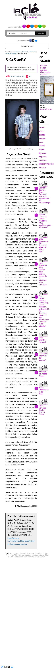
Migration (42, 160)
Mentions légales (38, 537)
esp (36, 26)
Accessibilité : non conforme (24, 539)
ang (28, 26)
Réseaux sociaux (25, 537)
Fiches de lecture (11, 53)
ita (40, 26)
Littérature (32, 52)
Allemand (24, 52)
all (24, 26)
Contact (23, 535)
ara (32, 26)
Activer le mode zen (15, 76)
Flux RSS (13, 537)
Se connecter (40, 539)
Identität (42, 139)
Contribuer (38, 535)
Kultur (41, 131)
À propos (30, 535)
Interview (42, 168)
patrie (41, 142)
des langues (11, 535)
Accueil (17, 52)
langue (41, 149)
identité (42, 135)
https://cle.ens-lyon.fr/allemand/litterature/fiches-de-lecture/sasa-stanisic (21, 523)
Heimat (42, 146)
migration (42, 157)
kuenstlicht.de (46, 109)
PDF (30, 76)
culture (41, 128)
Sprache (42, 153)
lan (44, 26)
